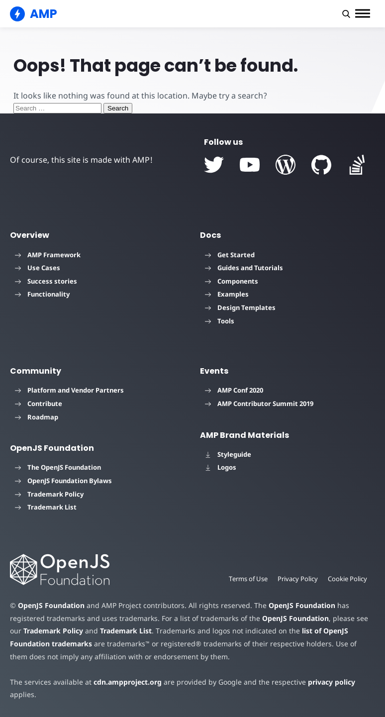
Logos (220, 467)
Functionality (42, 294)
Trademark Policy (49, 494)
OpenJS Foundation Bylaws (63, 480)
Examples (227, 294)
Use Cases (37, 267)
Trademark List (46, 507)
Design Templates (240, 307)
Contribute (38, 403)
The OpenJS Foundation (58, 467)
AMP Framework (48, 254)
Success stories (46, 281)
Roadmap (36, 416)
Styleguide (228, 454)
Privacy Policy (298, 578)
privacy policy (331, 682)
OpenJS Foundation (51, 605)
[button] (346, 14)
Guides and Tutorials (244, 267)
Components (231, 281)
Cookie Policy (347, 578)
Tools (219, 320)
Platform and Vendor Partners (69, 390)
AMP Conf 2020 (234, 390)
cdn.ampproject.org (128, 682)
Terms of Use (248, 578)
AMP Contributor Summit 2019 (259, 403)
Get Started (230, 254)
